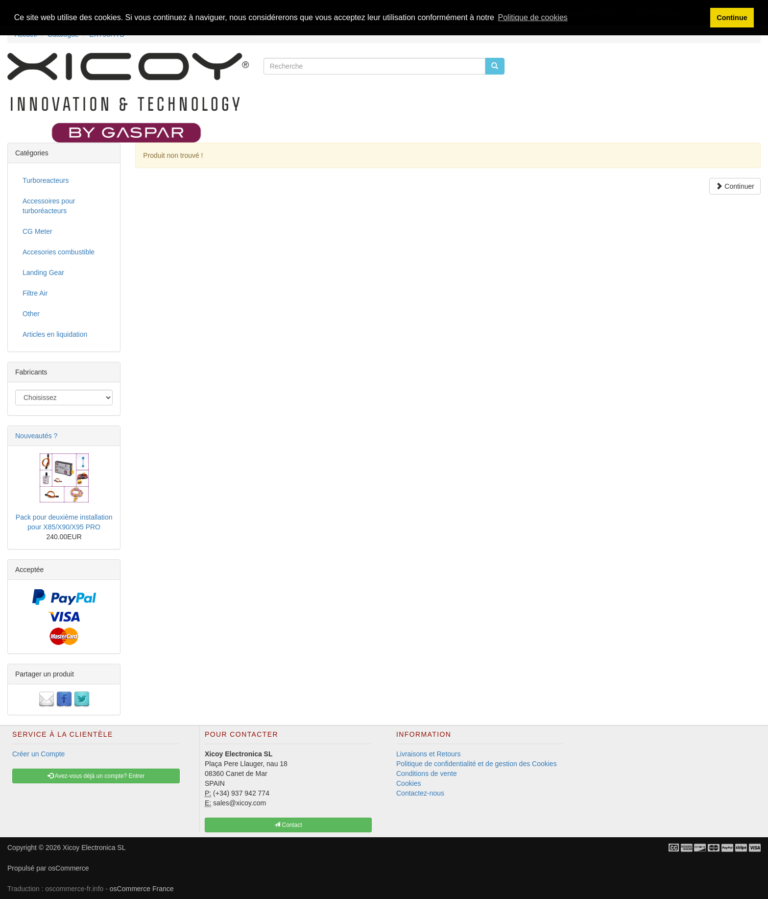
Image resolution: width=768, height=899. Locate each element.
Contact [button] (288, 825)
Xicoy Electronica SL (94, 847)
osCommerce (68, 868)
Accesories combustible (59, 252)
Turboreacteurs (46, 180)
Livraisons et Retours (428, 754)
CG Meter (37, 231)
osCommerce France (142, 889)
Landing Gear (43, 272)
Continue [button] (732, 18)
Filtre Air (35, 293)
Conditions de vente (426, 773)
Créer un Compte (38, 754)
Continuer (735, 186)
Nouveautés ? (36, 436)
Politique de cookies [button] (533, 17)
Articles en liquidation (55, 334)
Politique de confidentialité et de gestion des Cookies (476, 764)
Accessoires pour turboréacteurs (49, 206)
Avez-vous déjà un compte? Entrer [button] (96, 776)
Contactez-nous (420, 793)
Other (31, 314)
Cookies (408, 783)
